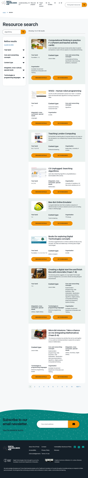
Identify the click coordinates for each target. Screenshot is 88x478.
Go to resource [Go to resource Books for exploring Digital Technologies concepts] (63, 259)
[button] (29, 3)
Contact (44, 447)
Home (4, 12)
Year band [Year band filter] (7, 50)
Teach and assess (41, 4)
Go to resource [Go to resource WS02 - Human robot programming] (63, 123)
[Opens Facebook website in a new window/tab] (75, 447)
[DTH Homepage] (9, 5)
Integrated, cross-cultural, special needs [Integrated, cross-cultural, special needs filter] (13, 69)
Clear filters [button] (9, 45)
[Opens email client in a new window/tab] (83, 447)
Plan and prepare (33, 3)
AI (59, 3)
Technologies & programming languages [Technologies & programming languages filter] (12, 76)
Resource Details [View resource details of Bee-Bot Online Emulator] (41, 223)
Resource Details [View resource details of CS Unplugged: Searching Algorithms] (41, 192)
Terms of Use (45, 453)
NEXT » (78, 386)
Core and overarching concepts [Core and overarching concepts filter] (11, 56)
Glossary (56, 450)
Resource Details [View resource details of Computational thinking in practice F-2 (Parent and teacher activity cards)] (41, 77)
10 (72, 386)
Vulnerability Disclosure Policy (63, 447)
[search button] (23, 32)
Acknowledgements (35, 453)
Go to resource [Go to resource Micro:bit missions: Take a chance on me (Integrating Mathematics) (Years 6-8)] (63, 377)
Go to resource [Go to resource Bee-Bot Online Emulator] (63, 223)
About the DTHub (34, 447)
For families (50, 3)
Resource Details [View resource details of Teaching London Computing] (41, 155)
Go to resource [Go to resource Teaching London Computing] (63, 155)
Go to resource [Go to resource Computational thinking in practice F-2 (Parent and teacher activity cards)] (63, 77)
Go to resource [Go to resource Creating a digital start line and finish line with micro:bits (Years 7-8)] (63, 317)
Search (11, 12)
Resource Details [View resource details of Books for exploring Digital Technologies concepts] (41, 259)
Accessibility (32, 450)
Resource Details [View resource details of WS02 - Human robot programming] (41, 123)
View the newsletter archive (13, 430)
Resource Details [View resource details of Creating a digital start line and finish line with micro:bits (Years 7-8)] (41, 317)
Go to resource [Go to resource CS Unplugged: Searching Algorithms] (63, 192)
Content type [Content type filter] (8, 62)
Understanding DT (23, 3)
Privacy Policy (46, 450)
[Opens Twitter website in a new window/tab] (79, 447)
